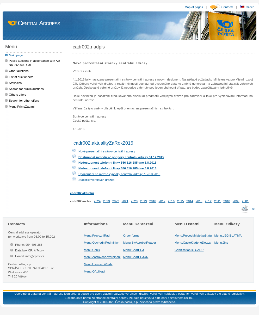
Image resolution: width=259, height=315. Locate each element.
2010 (226, 201)
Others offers (17, 94)
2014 (189, 201)
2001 (245, 201)
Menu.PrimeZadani (21, 106)
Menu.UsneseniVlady (98, 264)
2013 (199, 201)
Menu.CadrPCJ (133, 249)
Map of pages (194, 7)
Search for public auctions (26, 88)
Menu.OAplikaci (94, 271)
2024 (97, 201)
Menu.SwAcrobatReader (139, 242)
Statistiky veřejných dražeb (96, 179)
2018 (152, 201)
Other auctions (19, 70)
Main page (16, 55)
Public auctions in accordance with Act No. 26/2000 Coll (34, 62)
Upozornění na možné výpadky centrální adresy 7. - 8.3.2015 (119, 174)
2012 (208, 201)
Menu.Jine (221, 242)
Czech (247, 7)
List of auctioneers (21, 76)
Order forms (131, 235)
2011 (217, 201)
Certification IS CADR (189, 249)
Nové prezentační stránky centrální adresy (106, 151)
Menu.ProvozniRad (97, 235)
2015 (180, 201)
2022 (115, 201)
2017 (162, 201)
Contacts (227, 7)
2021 (125, 201)
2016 (171, 201)
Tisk (252, 208)
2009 (236, 201)
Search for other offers (24, 100)
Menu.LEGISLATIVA (228, 235)
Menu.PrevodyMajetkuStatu (193, 235)
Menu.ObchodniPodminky (101, 242)
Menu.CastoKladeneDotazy (193, 242)
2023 (106, 201)
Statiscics (15, 82)
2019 (143, 201)
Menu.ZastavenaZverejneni (102, 256)
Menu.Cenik (92, 249)
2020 (134, 201)
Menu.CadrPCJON (136, 256)
